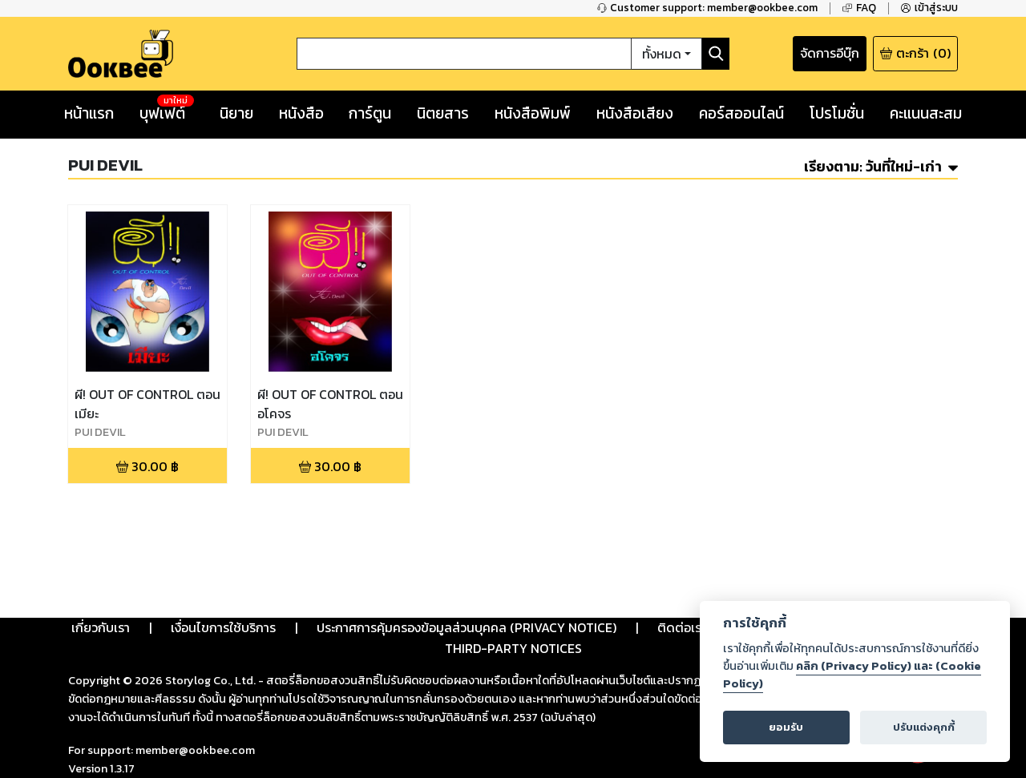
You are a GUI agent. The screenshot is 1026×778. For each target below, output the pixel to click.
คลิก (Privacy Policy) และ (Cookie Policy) (852, 674)
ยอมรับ (786, 727)
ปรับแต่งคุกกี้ (924, 727)
